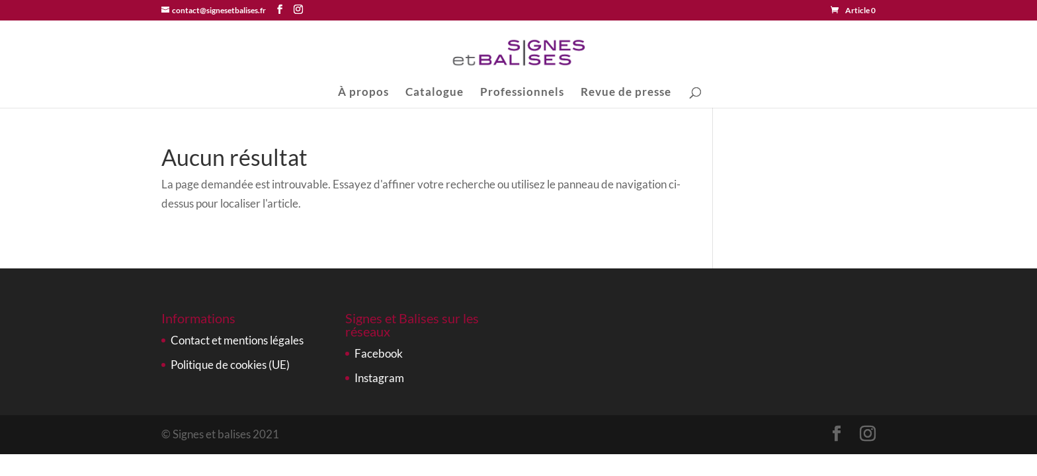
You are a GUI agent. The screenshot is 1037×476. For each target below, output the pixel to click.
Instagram (379, 378)
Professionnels (522, 93)
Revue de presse (626, 93)
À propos (363, 93)
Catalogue (434, 93)
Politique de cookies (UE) (230, 365)
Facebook (378, 353)
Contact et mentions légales (237, 340)
